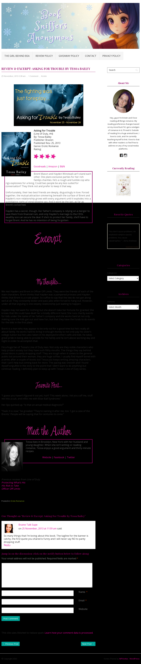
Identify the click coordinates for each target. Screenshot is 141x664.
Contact (90, 55)
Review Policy (44, 55)
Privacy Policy (111, 55)
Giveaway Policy (69, 55)
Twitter (71, 457)
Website (46, 457)
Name (82, 592)
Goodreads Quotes (132, 247)
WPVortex (123, 658)
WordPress (135, 658)
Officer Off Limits (10, 488)
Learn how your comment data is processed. (69, 632)
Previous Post (11, 643)
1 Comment (33, 76)
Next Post (88, 643)
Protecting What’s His (13, 482)
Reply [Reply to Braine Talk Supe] (7, 545)
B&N (62, 166)
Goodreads (40, 166)
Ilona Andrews (130, 240)
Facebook (59, 457)
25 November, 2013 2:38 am (13, 76)
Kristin (44, 76)
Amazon (52, 166)
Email (81, 600)
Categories (112, 273)
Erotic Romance (17, 501)
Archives (111, 301)
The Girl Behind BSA (17, 55)
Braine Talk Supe (28, 524)
